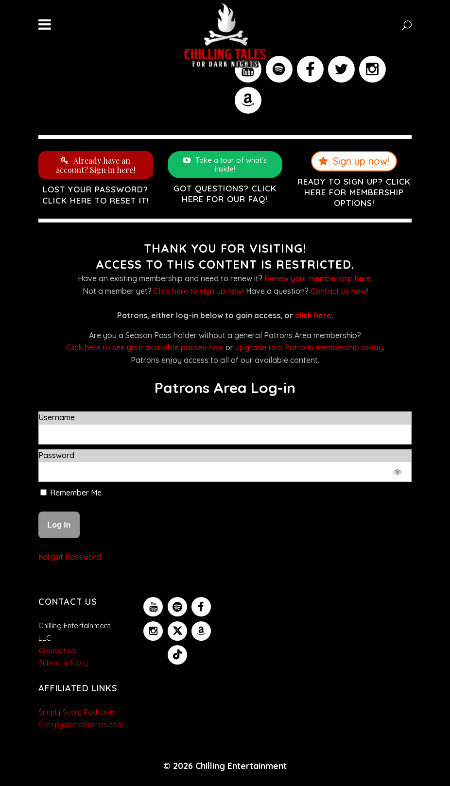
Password (56, 455)
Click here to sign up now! (199, 291)
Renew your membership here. (318, 278)
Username (56, 417)
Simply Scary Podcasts (77, 712)
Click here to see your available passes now (145, 347)
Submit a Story (63, 662)
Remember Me (71, 492)
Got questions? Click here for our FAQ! (225, 193)
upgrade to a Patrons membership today (309, 347)
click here (313, 315)
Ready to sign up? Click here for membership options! (354, 192)
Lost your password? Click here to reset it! (95, 194)
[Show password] (398, 471)
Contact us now (338, 291)
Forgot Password (69, 557)
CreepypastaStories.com (80, 724)
